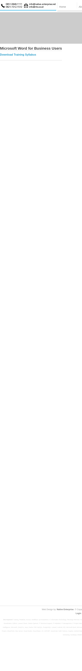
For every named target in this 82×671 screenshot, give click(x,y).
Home (62, 6)
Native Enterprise (65, 609)
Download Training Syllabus (18, 54)
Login (78, 613)
